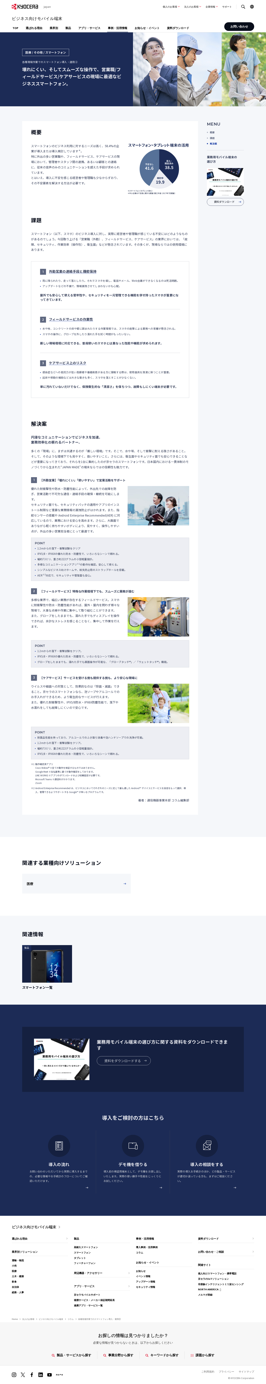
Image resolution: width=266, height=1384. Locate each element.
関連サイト (204, 1265)
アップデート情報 (145, 1281)
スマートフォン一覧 (37, 987)
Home (15, 1319)
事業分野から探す (118, 1355)
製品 (68, 28)
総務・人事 (18, 1292)
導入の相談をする (207, 1164)
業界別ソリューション (25, 1251)
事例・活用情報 (117, 28)
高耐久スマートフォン (86, 1247)
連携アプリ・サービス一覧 (88, 1305)
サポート (227, 6)
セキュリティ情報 (145, 1287)
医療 (30, 883)
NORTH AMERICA (208, 1289)
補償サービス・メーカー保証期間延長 (94, 1300)
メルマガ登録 (205, 1294)
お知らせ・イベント (147, 28)
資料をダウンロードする (122, 1060)
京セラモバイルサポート (87, 1294)
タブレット (80, 1258)
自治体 (15, 1287)
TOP (15, 28)
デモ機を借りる (132, 1164)
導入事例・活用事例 (147, 1247)
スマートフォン (82, 1252)
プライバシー (226, 1371)
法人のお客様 (191, 6)
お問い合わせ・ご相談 (211, 1251)
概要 (212, 132)
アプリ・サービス (89, 28)
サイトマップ (246, 1371)
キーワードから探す (162, 1355)
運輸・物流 (18, 1260)
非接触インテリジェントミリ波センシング (221, 1284)
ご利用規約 (207, 1371)
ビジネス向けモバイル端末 (34, 1226)
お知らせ (141, 1271)
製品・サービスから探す (71, 1355)
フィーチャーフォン (85, 1263)
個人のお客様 (170, 6)
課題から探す (202, 1355)
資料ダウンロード (178, 28)
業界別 (54, 28)
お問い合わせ (239, 27)
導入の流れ (59, 1164)
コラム (139, 1252)
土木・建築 (18, 1276)
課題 (212, 138)
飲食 (14, 1281)
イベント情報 (143, 1276)
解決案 (213, 143)
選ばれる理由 (34, 28)
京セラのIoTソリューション (213, 1278)
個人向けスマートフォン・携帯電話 (217, 1273)
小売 (14, 1265)
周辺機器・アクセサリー (88, 1273)
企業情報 (210, 6)
